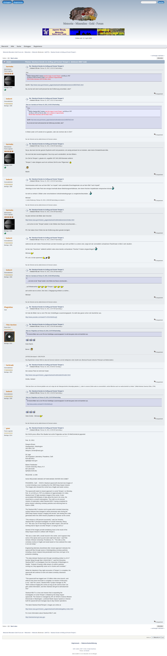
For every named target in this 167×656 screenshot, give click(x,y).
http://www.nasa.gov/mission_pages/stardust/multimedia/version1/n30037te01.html (57, 85)
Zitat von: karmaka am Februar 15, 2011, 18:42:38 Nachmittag (42, 276)
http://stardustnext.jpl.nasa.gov (35, 617)
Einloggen (7, 2)
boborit (9, 99)
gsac (8, 428)
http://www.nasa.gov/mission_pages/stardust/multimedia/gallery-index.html (49, 609)
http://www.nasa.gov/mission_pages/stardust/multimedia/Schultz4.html (48, 375)
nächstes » (161, 55)
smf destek (86, 650)
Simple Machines (91, 648)
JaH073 (46, 52)
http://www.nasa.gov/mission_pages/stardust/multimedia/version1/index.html (50, 220)
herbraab (10, 365)
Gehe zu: (148, 637)
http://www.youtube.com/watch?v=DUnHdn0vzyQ (41, 317)
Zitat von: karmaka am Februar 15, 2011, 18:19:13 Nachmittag (42, 104)
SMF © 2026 (83, 648)
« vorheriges (154, 55)
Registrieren (18, 2)
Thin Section (11, 325)
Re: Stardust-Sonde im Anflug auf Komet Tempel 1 (46, 66)
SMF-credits (76, 648)
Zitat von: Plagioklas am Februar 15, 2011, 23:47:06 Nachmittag (43, 330)
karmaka (9, 66)
